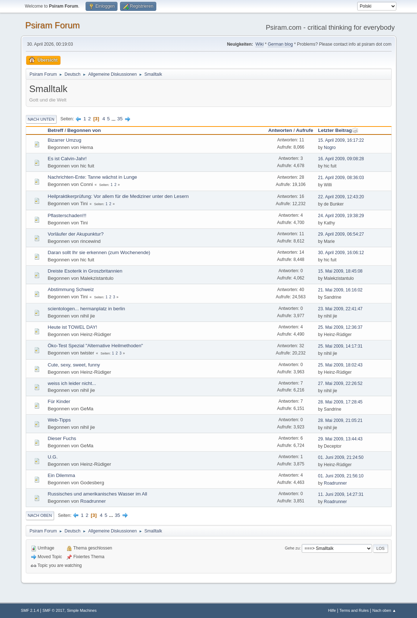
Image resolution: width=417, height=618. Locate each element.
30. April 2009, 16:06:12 (341, 252)
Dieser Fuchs (62, 438)
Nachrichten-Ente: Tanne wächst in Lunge (92, 177)
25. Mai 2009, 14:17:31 (340, 346)
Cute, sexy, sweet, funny (74, 365)
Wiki (259, 44)
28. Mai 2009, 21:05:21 (340, 420)
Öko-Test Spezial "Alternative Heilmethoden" (95, 345)
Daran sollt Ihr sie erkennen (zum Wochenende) (99, 252)
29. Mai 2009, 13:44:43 (340, 438)
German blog (280, 44)
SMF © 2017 (53, 610)
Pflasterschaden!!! (67, 215)
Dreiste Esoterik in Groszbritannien (85, 271)
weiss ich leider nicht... (72, 383)
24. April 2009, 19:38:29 (341, 215)
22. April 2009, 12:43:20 (341, 196)
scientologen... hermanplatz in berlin (86, 308)
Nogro (330, 147)
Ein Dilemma (61, 475)
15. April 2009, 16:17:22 (341, 140)
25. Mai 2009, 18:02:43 (340, 365)
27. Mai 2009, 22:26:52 (340, 383)
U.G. (53, 457)
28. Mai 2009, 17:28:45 (340, 402)
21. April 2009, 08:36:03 (341, 177)
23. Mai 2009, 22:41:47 (340, 308)
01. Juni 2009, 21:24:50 (340, 457)
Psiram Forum (52, 25)
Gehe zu (292, 548)
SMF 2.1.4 (30, 610)
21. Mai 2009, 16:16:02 (340, 290)
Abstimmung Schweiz (71, 289)
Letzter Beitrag (338, 130)
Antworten (280, 130)
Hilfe (332, 610)
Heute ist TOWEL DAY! (73, 327)
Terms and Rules (354, 610)
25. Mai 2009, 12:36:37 (340, 327)
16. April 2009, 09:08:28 (341, 158)
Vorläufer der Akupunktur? (76, 234)
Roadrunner (335, 483)
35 (120, 118)
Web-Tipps (59, 420)
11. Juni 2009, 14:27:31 (340, 494)
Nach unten (41, 119)
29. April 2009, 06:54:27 (341, 234)
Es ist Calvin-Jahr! (67, 158)
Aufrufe (304, 130)
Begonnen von (84, 130)
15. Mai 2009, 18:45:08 (340, 271)
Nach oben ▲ (384, 610)
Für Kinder (59, 401)
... (114, 118)
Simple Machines (81, 610)
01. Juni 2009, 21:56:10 (340, 475)
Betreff (55, 130)
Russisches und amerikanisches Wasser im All (97, 494)
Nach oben (40, 515)
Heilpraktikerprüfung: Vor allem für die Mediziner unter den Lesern (118, 196)
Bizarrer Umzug (65, 140)
